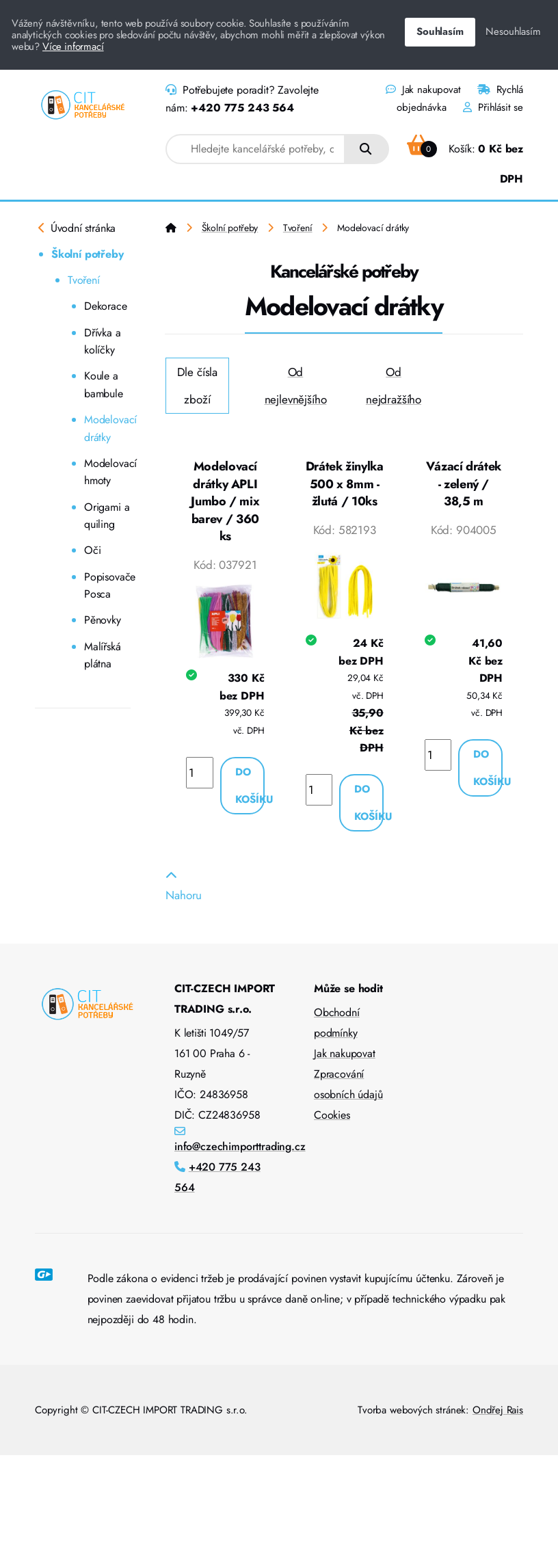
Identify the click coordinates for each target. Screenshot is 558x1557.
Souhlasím (439, 31)
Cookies (332, 1115)
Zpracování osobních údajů (348, 1084)
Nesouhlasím (513, 31)
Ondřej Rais (498, 1410)
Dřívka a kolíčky (102, 341)
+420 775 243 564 (242, 108)
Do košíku (250, 785)
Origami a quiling (106, 516)
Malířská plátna (102, 655)
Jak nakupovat (423, 89)
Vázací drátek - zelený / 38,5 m (463, 483)
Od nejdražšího (393, 386)
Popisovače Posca (107, 585)
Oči (92, 550)
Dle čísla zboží (197, 386)
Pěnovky (102, 620)
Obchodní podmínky (337, 1022)
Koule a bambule (103, 384)
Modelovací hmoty (107, 472)
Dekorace (105, 306)
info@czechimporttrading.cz (240, 1146)
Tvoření (84, 280)
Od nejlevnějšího (296, 386)
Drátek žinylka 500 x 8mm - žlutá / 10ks (345, 483)
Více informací (73, 46)
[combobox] (255, 149)
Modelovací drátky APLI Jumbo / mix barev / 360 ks (225, 501)
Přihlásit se (493, 107)
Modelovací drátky (107, 428)
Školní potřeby (87, 254)
